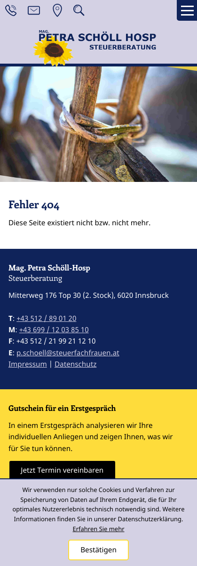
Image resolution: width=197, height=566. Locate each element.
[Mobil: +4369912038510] (54, 330)
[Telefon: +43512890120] (46, 318)
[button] (79, 10)
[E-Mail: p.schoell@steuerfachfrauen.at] (34, 10)
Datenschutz (75, 364)
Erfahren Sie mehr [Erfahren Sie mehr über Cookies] (98, 529)
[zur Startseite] (99, 50)
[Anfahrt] (57, 10)
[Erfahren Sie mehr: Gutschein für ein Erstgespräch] (62, 470)
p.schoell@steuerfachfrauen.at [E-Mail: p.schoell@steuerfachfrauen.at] (67, 353)
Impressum (27, 364)
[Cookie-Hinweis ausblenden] (98, 550)
